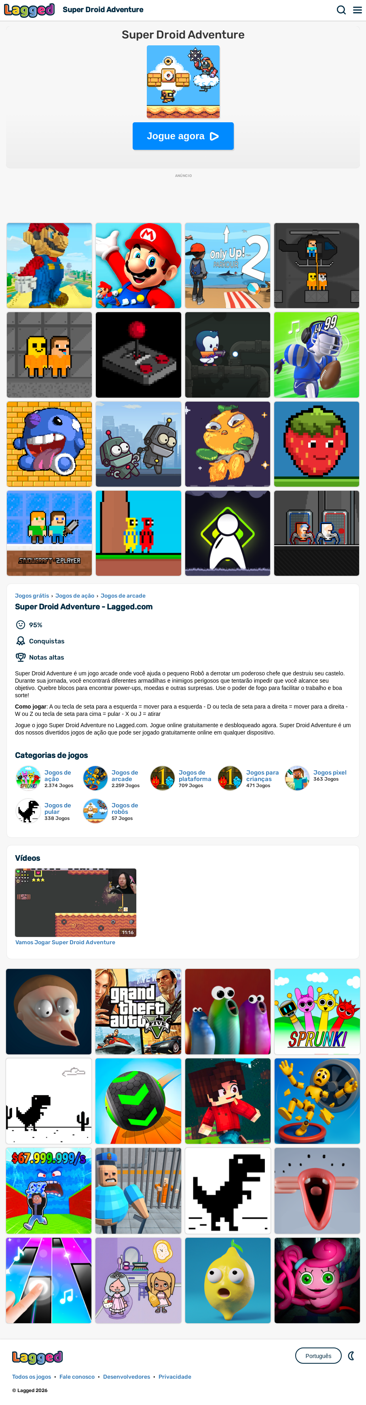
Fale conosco (77, 1376)
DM (352, 1356)
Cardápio (358, 10)
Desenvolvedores (126, 1376)
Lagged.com (38, 1358)
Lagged (30, 10)
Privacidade (175, 1376)
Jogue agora (176, 135)
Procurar (342, 10)
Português (319, 1356)
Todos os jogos (31, 1376)
